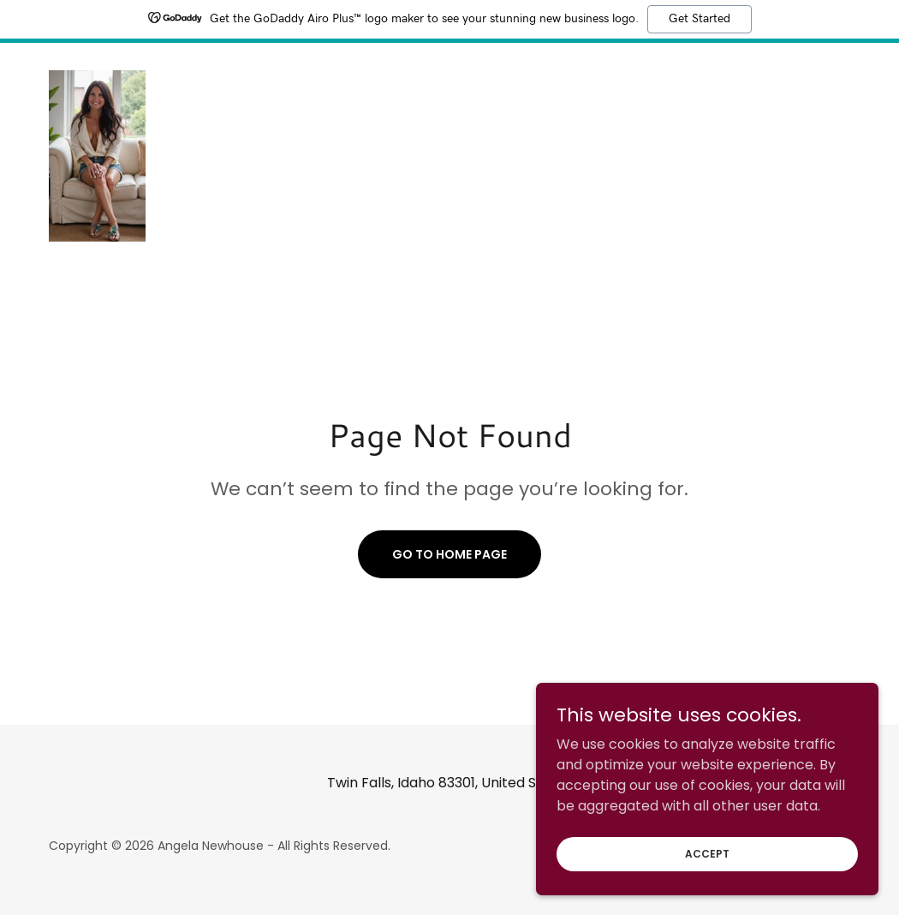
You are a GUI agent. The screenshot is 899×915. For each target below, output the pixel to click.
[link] (97, 154)
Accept (707, 888)
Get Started (699, 19)
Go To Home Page (449, 554)
